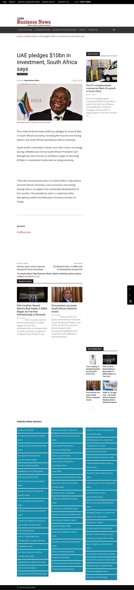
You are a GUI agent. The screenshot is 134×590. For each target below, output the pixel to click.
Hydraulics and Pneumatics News (66, 477)
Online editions (42, 30)
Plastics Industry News (96, 452)
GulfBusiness (24, 232)
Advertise (93, 30)
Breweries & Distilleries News (30, 471)
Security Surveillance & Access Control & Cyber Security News (100, 536)
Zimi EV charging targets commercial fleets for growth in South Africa (101, 88)
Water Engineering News (97, 571)
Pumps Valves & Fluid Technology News (101, 485)
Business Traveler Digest (65, 30)
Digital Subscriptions (29, 2)
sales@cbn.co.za (32, 276)
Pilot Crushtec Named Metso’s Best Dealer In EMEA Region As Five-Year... (109, 371)
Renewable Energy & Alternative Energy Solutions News (100, 515)
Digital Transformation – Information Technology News (31, 538)
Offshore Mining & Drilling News (66, 563)
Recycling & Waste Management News (100, 505)
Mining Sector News (60, 557)
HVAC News (56, 471)
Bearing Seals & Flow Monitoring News (32, 448)
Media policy (48, 2)
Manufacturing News (61, 526)
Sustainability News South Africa (100, 554)
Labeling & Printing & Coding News (64, 501)
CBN (4, 2)
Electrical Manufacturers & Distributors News (30, 554)
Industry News (25, 30)
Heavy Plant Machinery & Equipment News (63, 463)
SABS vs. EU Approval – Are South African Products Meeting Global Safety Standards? (110, 397)
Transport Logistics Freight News (101, 560)
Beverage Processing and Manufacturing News (29, 458)
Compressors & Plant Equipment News (32, 513)
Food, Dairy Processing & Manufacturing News (63, 448)
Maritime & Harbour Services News (64, 534)
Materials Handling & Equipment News (66, 544)
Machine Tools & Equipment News (66, 514)
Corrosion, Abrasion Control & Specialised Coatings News (32, 523)
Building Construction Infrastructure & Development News (31, 481)
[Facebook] (131, 295)
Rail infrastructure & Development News (95, 495)
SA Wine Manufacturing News (99, 528)
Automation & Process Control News (31, 438)
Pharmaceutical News (95, 446)
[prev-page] (88, 408)
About (12, 2)
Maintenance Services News (64, 520)
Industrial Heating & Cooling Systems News (65, 485)
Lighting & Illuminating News (65, 509)
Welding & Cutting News (97, 577)
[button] (114, 30)
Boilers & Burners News (28, 465)
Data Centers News (26, 531)
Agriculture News (26, 430)
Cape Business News (31, 80)
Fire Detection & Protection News (32, 574)
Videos (82, 30)
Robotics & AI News (94, 522)
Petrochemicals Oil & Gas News (99, 440)
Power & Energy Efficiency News (100, 457)
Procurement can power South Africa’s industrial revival (64, 308)
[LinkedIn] (131, 289)
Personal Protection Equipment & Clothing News (100, 432)
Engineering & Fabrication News (32, 562)
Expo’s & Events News (27, 568)
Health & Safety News (61, 456)
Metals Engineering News (63, 552)
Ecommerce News (25, 546)
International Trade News (63, 493)
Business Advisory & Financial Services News (31, 493)
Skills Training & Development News (99, 546)
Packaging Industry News (63, 569)
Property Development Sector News (99, 475)
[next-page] (92, 408)
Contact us (63, 2)
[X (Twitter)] (131, 301)
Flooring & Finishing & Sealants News (66, 438)
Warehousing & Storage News (99, 566)
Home (19, 36)
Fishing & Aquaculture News (64, 430)
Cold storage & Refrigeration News (31, 503)
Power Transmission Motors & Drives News (99, 465)
